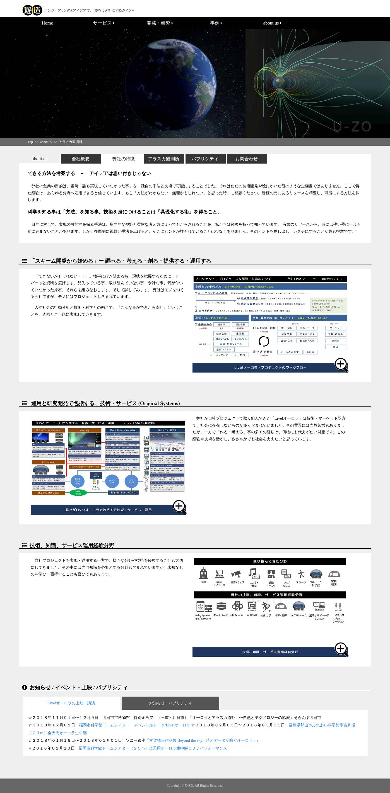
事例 (216, 23)
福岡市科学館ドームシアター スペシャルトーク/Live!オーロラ (134, 725)
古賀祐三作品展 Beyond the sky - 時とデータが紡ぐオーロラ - (202, 740)
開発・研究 (160, 23)
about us (272, 23)
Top (30, 142)
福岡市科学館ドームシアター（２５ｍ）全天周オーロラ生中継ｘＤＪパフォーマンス (153, 748)
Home (47, 23)
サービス (103, 23)
